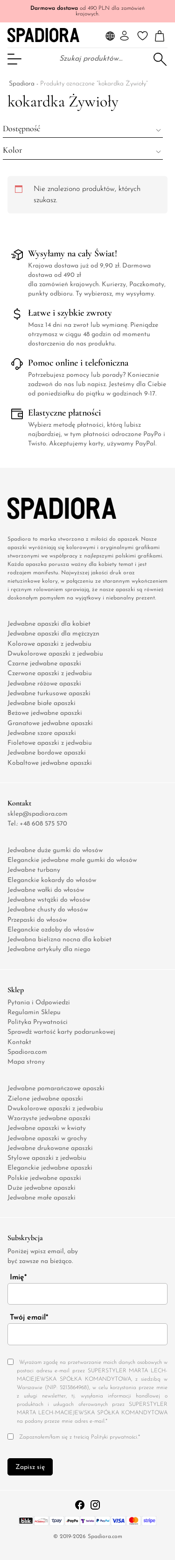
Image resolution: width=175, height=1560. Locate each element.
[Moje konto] (124, 36)
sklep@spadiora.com (37, 813)
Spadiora (22, 83)
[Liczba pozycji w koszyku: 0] (160, 36)
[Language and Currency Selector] (110, 36)
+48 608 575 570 (43, 823)
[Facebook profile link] (81, 1504)
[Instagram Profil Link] (95, 1504)
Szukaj (160, 58)
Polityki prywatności (114, 1437)
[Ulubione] (142, 36)
